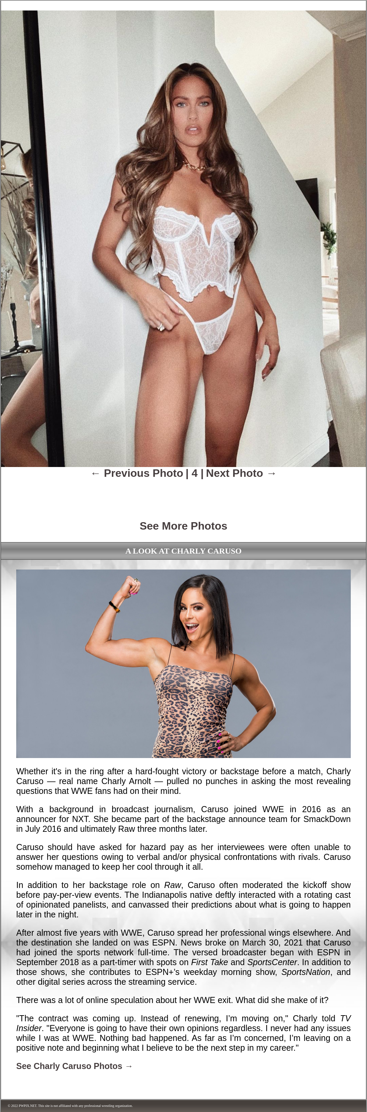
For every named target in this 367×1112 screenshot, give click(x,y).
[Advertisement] (183, 495)
